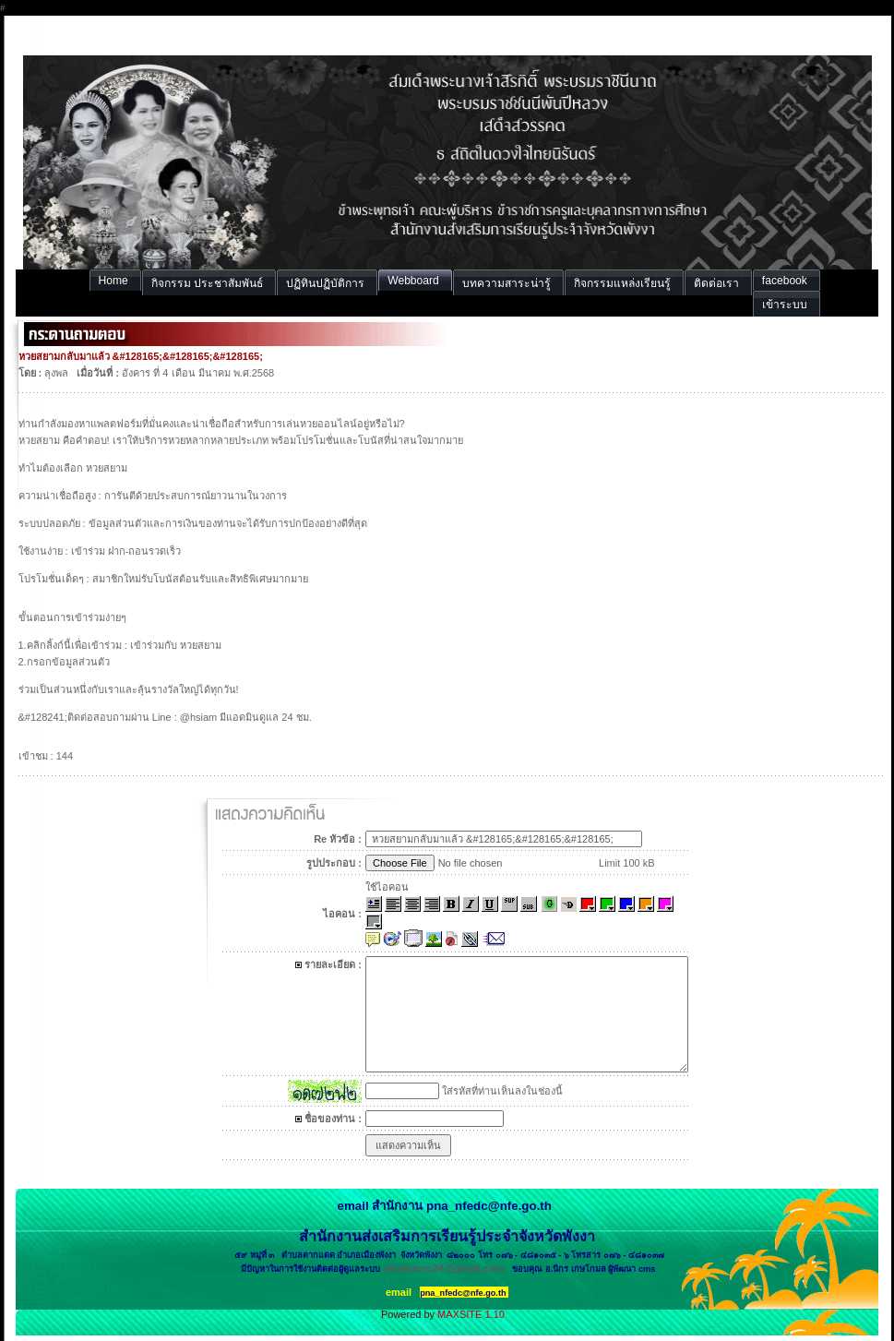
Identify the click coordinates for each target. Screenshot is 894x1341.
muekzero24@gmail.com (444, 1268)
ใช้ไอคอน (387, 886)
